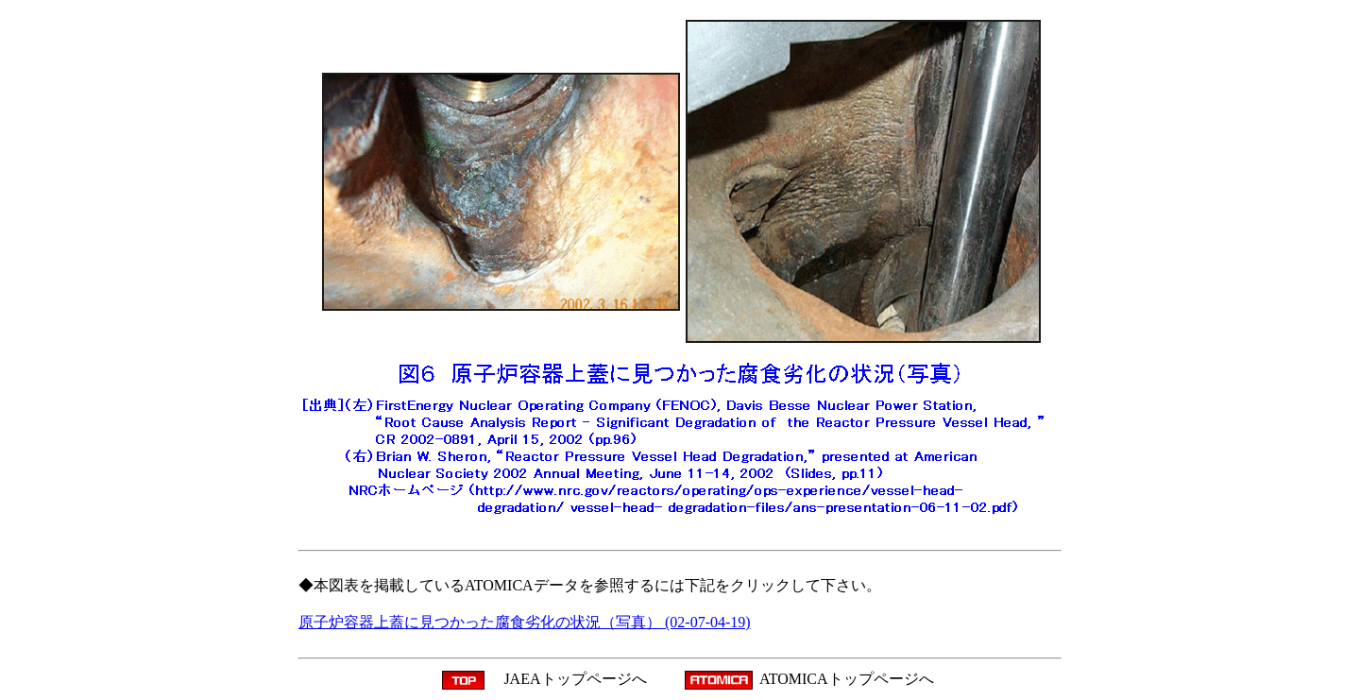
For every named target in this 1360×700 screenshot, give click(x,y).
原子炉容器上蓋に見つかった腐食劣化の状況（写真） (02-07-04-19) (524, 622)
